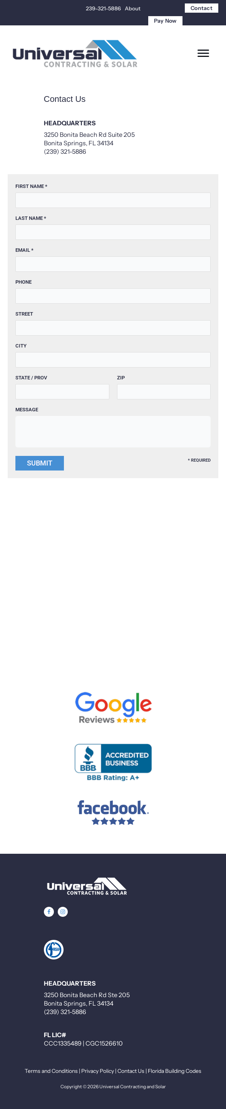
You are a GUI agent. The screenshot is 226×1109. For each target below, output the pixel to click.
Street (24, 314)
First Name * (31, 186)
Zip (121, 378)
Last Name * (30, 218)
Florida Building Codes (174, 1070)
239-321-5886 (103, 8)
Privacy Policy (97, 1070)
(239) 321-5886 (65, 151)
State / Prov (31, 378)
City (21, 346)
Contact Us (130, 1070)
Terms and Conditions (51, 1070)
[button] (49, 912)
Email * (24, 250)
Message (26, 409)
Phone (23, 282)
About (133, 8)
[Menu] (203, 53)
